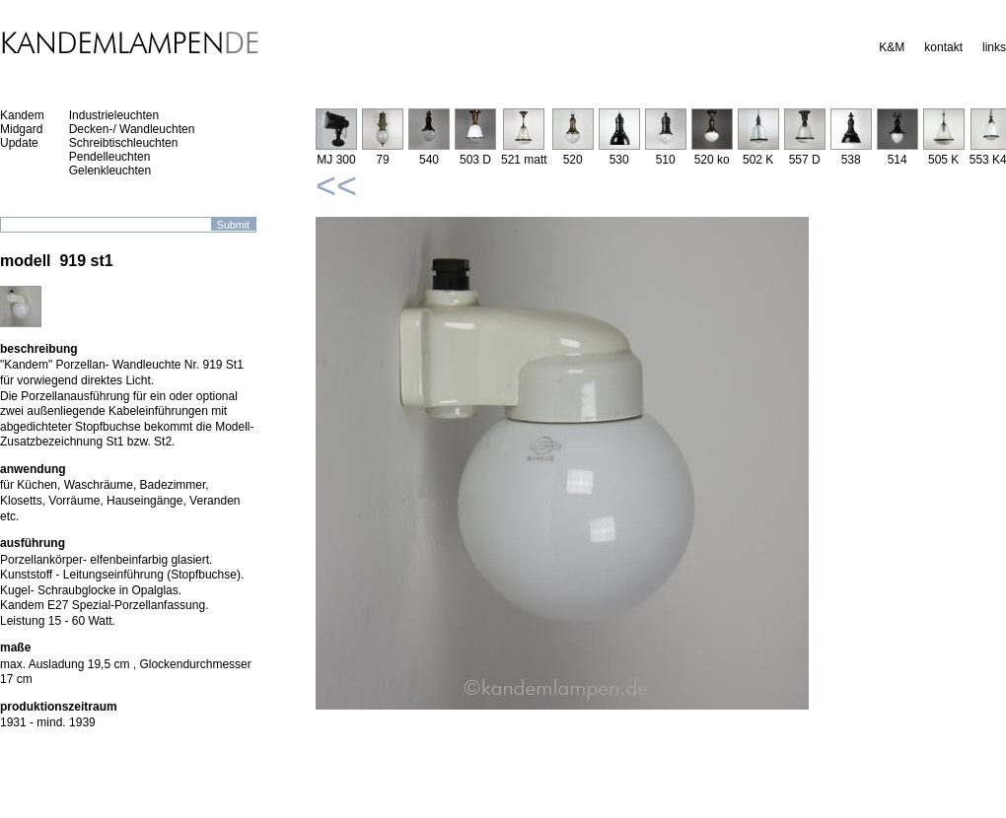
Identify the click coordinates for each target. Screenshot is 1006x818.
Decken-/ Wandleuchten (132, 129)
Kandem (22, 115)
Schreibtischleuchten (124, 143)
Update (19, 143)
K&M (891, 47)
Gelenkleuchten (110, 170)
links (994, 47)
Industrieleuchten (114, 115)
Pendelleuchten (110, 157)
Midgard (21, 129)
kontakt (943, 47)
